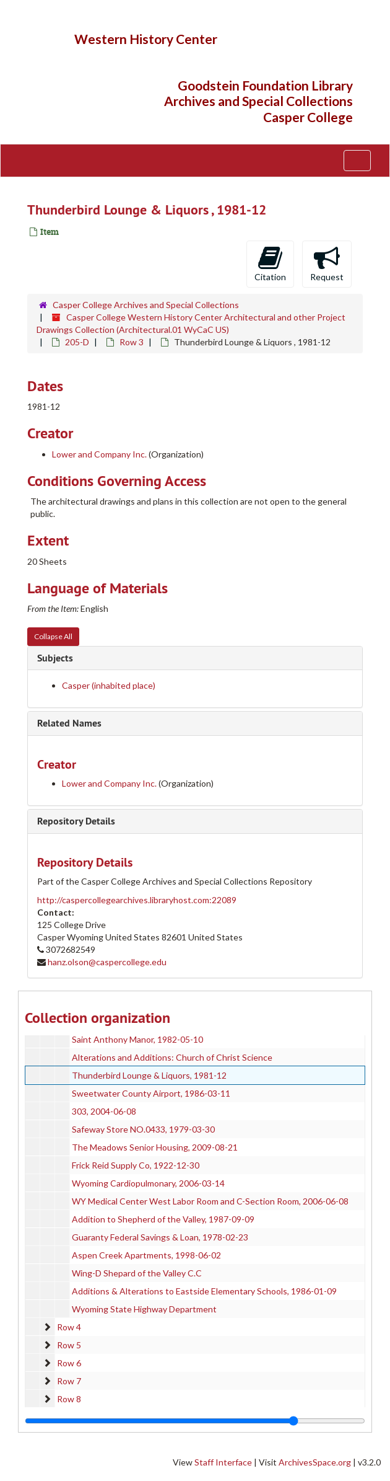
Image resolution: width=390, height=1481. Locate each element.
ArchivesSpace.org (315, 1462)
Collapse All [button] (53, 636)
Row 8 (69, 1399)
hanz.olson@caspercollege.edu (107, 962)
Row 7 (69, 1381)
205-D (77, 342)
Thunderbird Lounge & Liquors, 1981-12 (149, 1075)
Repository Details (76, 821)
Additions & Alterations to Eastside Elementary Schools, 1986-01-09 (204, 1291)
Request (327, 263)
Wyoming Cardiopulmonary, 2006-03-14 (148, 1183)
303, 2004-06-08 (104, 1111)
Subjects (55, 658)
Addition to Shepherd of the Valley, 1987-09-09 (163, 1219)
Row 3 (131, 342)
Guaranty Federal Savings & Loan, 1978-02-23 (160, 1237)
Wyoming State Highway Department (144, 1309)
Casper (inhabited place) (108, 685)
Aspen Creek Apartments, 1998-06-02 (146, 1255)
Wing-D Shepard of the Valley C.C (137, 1273)
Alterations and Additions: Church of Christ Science (172, 1057)
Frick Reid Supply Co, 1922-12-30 (135, 1165)
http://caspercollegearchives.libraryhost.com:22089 (136, 900)
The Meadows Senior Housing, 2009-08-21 (155, 1147)
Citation (270, 263)
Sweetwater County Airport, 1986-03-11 (151, 1093)
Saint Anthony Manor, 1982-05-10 (137, 1039)
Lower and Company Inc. (99, 454)
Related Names (69, 723)
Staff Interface (223, 1462)
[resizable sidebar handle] (195, 1421)
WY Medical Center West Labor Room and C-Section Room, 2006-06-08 (210, 1201)
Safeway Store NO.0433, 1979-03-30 (143, 1129)
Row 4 (69, 1327)
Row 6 (69, 1363)
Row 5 (69, 1345)
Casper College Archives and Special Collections (146, 304)
